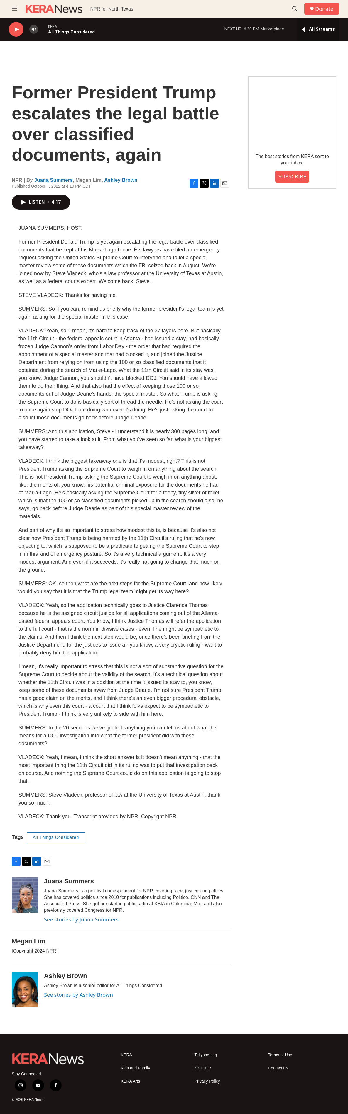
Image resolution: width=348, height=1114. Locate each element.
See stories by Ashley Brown (78, 994)
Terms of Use (280, 1055)
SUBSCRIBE (292, 176)
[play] (16, 29)
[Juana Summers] (25, 895)
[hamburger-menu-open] (14, 9)
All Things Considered (56, 837)
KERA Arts (130, 1081)
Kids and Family (135, 1068)
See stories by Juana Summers (81, 919)
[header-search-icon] (294, 8)
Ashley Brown (120, 180)
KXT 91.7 (203, 1068)
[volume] (34, 29)
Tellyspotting (206, 1055)
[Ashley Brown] (25, 989)
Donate (324, 9)
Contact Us (278, 1068)
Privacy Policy (207, 1081)
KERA (126, 1055)
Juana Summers (53, 180)
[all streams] (318, 29)
